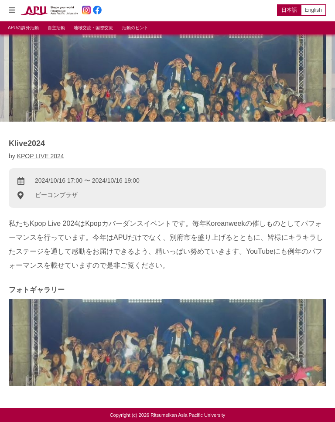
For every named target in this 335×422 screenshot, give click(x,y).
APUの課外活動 (23, 27)
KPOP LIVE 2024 (40, 156)
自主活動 (56, 27)
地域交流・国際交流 (93, 27)
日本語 (289, 10)
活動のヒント (135, 27)
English (313, 10)
